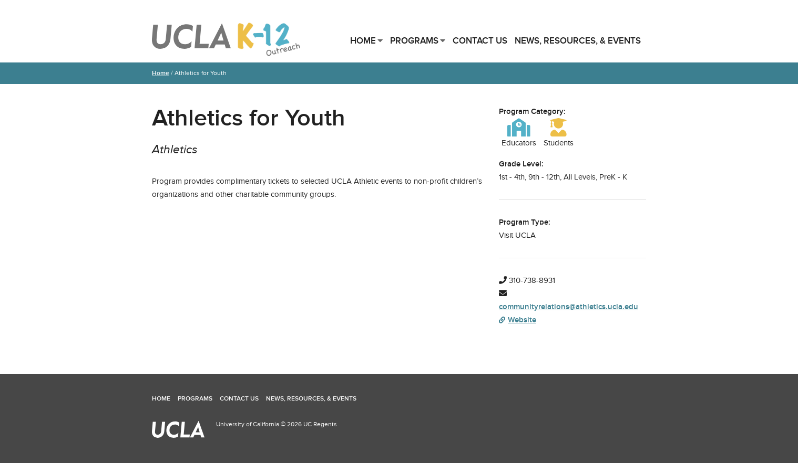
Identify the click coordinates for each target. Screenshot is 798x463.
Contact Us (480, 41)
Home (363, 41)
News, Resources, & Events (578, 41)
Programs (414, 41)
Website (517, 319)
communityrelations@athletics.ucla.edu (568, 306)
